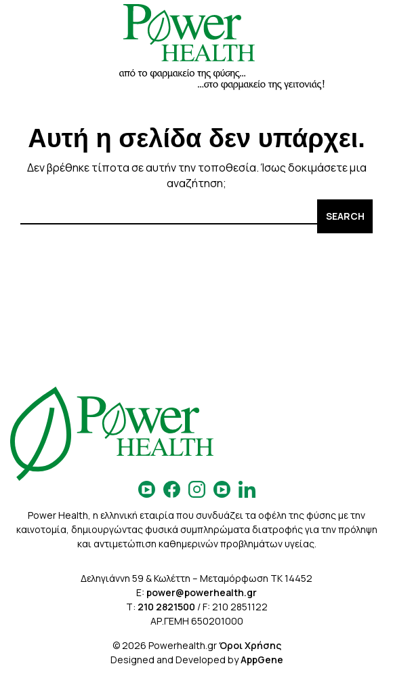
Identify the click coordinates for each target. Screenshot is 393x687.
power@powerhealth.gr (201, 592)
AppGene (262, 659)
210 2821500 (166, 606)
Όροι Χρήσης (250, 645)
